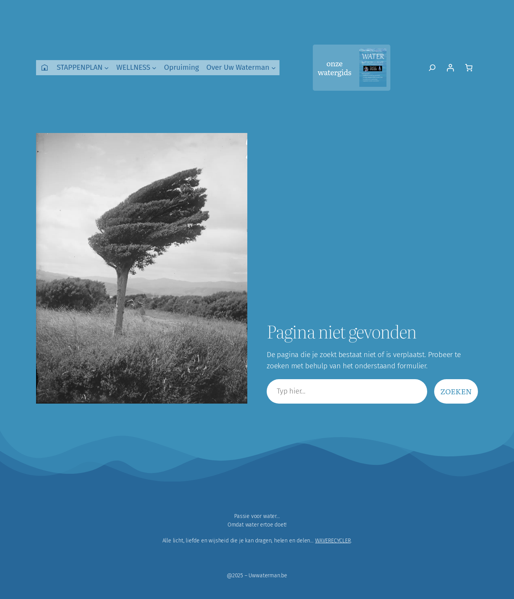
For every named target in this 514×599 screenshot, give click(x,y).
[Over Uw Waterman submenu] (273, 68)
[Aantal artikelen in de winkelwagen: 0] (468, 67)
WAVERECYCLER (333, 540)
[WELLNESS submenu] (154, 68)
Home (44, 67)
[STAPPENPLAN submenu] (106, 68)
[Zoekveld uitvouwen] (432, 67)
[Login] (450, 67)
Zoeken (456, 391)
